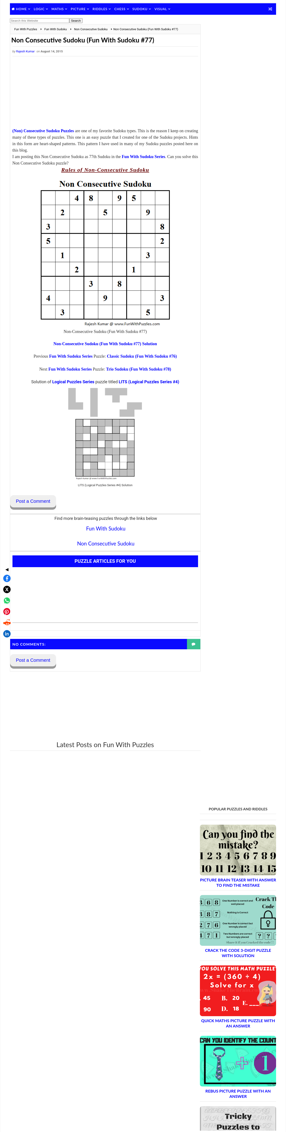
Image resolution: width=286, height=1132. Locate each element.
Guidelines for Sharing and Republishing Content (234, 1038)
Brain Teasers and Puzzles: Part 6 (230, 867)
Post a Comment (33, 501)
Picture (78, 9)
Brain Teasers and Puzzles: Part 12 (232, 915)
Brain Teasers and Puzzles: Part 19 (232, 972)
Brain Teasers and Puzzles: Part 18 (232, 964)
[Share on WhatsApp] (5, 563)
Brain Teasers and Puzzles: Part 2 (230, 835)
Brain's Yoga (208, 1098)
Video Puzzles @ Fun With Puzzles (224, 1062)
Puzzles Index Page (214, 1050)
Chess (120, 9)
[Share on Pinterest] (5, 575)
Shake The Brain (211, 1091)
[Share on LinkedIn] (5, 597)
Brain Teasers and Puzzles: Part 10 (232, 899)
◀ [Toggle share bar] (5, 532)
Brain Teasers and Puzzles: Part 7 (230, 875)
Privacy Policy (210, 1044)
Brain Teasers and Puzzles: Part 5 (230, 859)
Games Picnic (210, 1106)
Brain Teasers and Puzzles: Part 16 (232, 948)
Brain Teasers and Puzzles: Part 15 (232, 939)
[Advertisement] (100, 93)
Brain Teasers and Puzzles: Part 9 (230, 891)
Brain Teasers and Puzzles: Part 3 (230, 843)
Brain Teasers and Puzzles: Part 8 (230, 883)
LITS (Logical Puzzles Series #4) (144, 382)
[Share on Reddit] (5, 586)
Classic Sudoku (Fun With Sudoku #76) (137, 356)
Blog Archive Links (213, 1026)
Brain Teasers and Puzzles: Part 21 (232, 988)
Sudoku (140, 9)
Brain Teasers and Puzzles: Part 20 (232, 980)
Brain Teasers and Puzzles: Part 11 (232, 907)
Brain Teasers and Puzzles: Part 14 (232, 931)
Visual (161, 9)
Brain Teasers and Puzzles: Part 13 (232, 923)
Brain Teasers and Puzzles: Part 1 (230, 826)
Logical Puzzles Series (69, 382)
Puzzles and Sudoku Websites (221, 1056)
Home (21, 9)
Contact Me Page (212, 1032)
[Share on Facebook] (5, 541)
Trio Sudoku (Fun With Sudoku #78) (133, 369)
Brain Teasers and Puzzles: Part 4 (230, 851)
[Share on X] (5, 552)
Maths (58, 9)
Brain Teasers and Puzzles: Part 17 (232, 956)
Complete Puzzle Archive (223, 996)
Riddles (100, 9)
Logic (39, 9)
